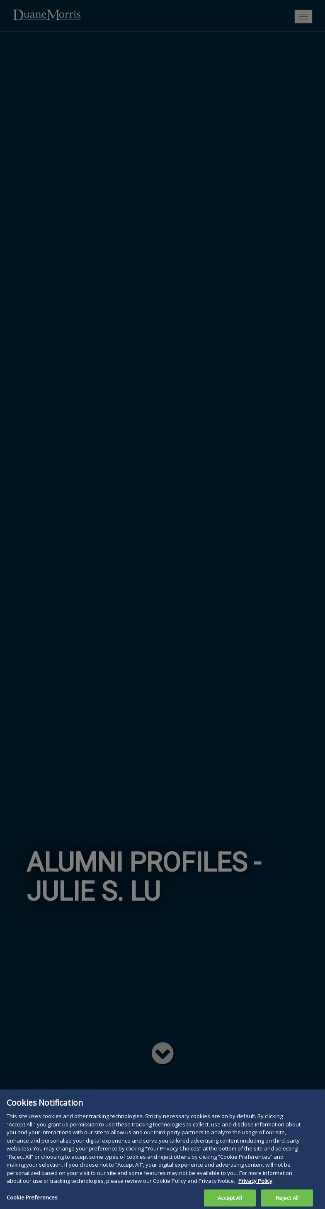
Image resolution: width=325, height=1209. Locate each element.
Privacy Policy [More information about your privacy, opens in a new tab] (255, 1187)
